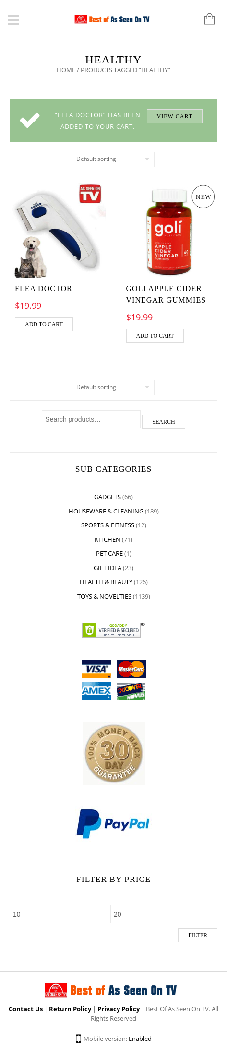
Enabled (140, 1038)
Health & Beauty (106, 581)
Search (163, 421)
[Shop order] (114, 159)
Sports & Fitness (107, 525)
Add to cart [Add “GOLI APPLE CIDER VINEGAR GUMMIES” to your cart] (155, 335)
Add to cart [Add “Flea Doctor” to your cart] (44, 324)
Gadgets (107, 496)
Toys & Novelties (104, 596)
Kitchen (107, 539)
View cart (174, 116)
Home (66, 69)
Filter (197, 935)
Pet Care (109, 553)
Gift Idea (107, 567)
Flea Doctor (43, 288)
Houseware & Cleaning (106, 511)
